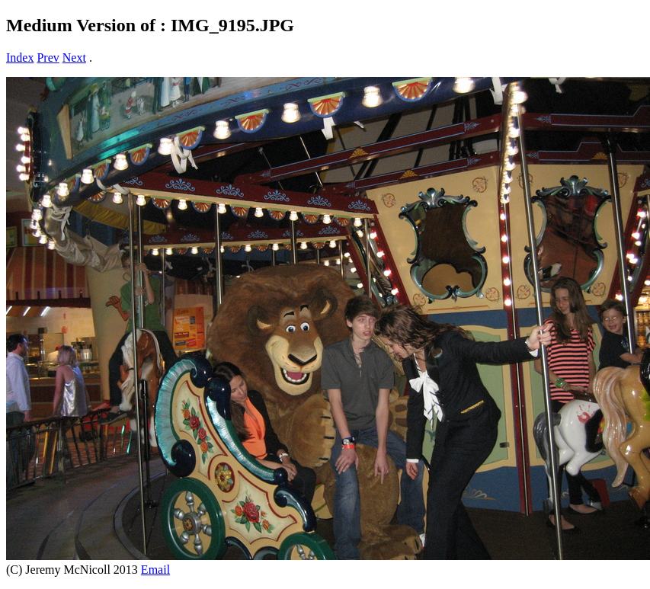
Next (74, 57)
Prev (48, 57)
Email (155, 569)
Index (20, 57)
